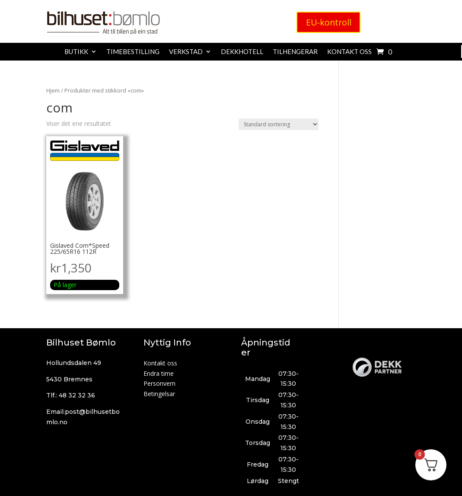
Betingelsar (159, 394)
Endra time (158, 373)
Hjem (53, 90)
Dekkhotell (242, 51)
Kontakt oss (349, 51)
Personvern (159, 383)
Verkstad (186, 51)
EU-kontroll (328, 22)
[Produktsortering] (279, 124)
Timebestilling (132, 51)
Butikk (76, 51)
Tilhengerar (295, 51)
